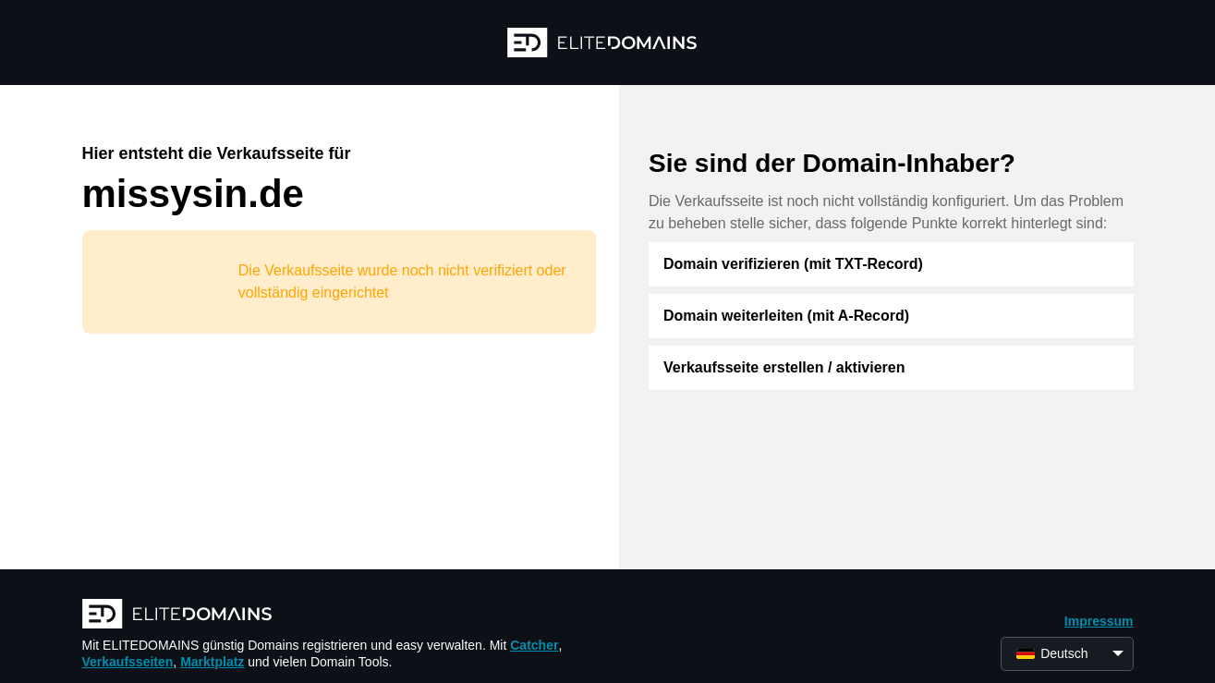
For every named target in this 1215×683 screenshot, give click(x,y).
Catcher (534, 645)
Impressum (1099, 621)
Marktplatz (212, 661)
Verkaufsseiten (128, 661)
